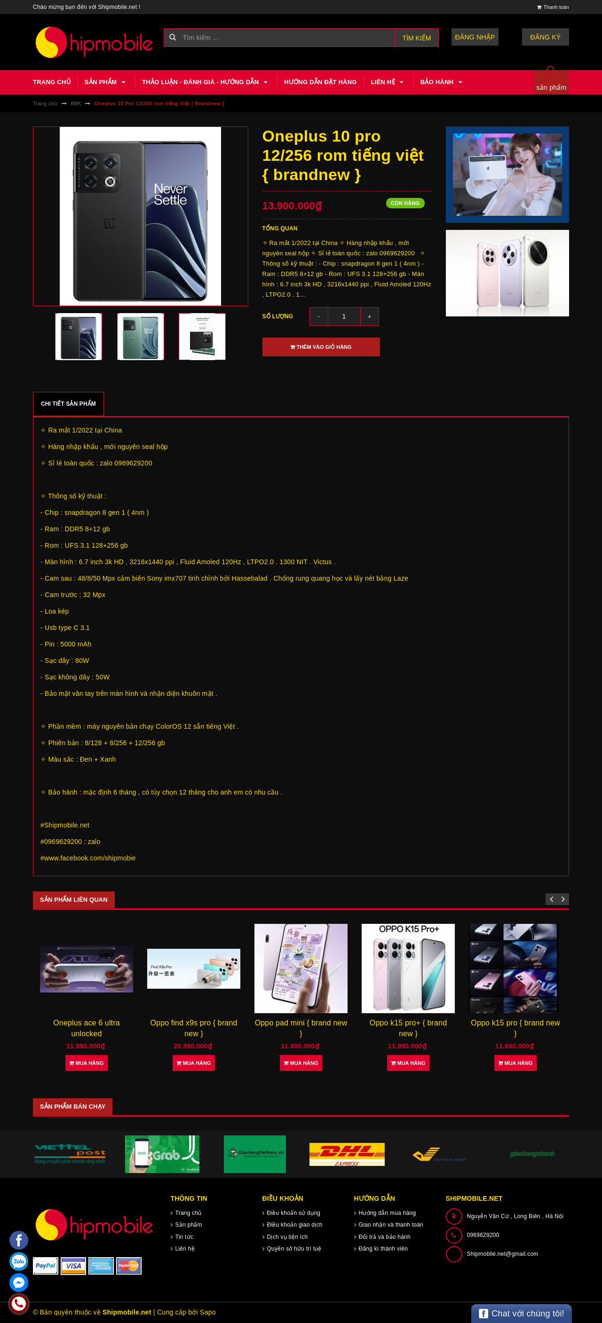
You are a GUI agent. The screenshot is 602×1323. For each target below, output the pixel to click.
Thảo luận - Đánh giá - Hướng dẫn (206, 82)
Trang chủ (52, 82)
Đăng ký (546, 37)
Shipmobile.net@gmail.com (503, 1254)
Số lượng (277, 316)
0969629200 (483, 1235)
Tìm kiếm (417, 38)
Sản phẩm (106, 82)
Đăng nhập (475, 37)
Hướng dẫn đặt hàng (320, 82)
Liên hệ (388, 82)
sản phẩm (552, 87)
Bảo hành (442, 82)
